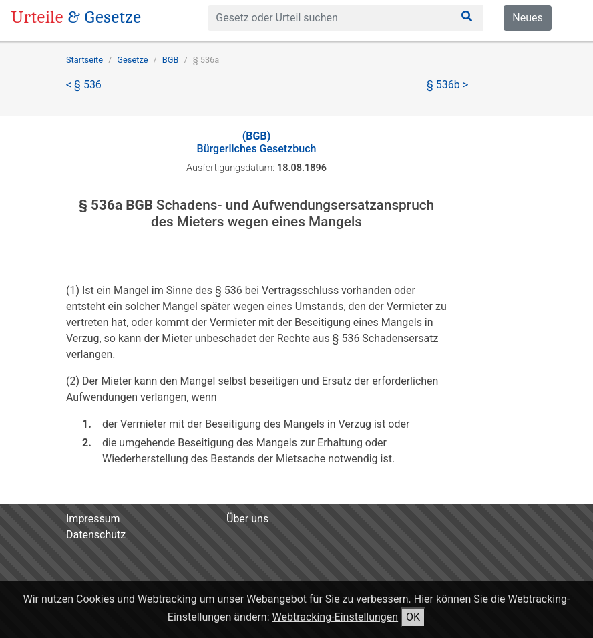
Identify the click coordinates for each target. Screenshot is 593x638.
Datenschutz (96, 534)
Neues (527, 17)
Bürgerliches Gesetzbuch (257, 142)
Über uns (247, 518)
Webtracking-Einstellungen (335, 617)
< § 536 (84, 84)
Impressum (93, 518)
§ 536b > (447, 84)
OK (413, 617)
